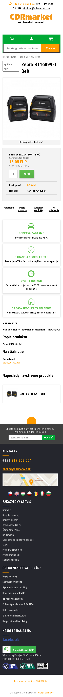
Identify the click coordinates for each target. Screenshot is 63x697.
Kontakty (7, 510)
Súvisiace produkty (38, 209)
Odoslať (48, 437)
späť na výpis (8, 66)
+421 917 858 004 (22, 4)
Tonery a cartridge (45, 692)
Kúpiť (27, 174)
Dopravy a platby (10, 519)
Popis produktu (22, 209)
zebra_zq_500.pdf (11, 362)
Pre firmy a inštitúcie (12, 549)
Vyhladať (50, 48)
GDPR (5, 544)
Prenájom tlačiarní (11, 554)
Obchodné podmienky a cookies (18, 539)
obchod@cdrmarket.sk (36, 8)
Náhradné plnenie (11, 559)
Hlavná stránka (9, 56)
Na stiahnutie (54, 209)
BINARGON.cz (42, 681)
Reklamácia (8, 534)
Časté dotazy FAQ (11, 529)
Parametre (9, 207)
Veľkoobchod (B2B (12, 525)
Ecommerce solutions (24, 681)
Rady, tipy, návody (11, 515)
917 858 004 (17, 460)
